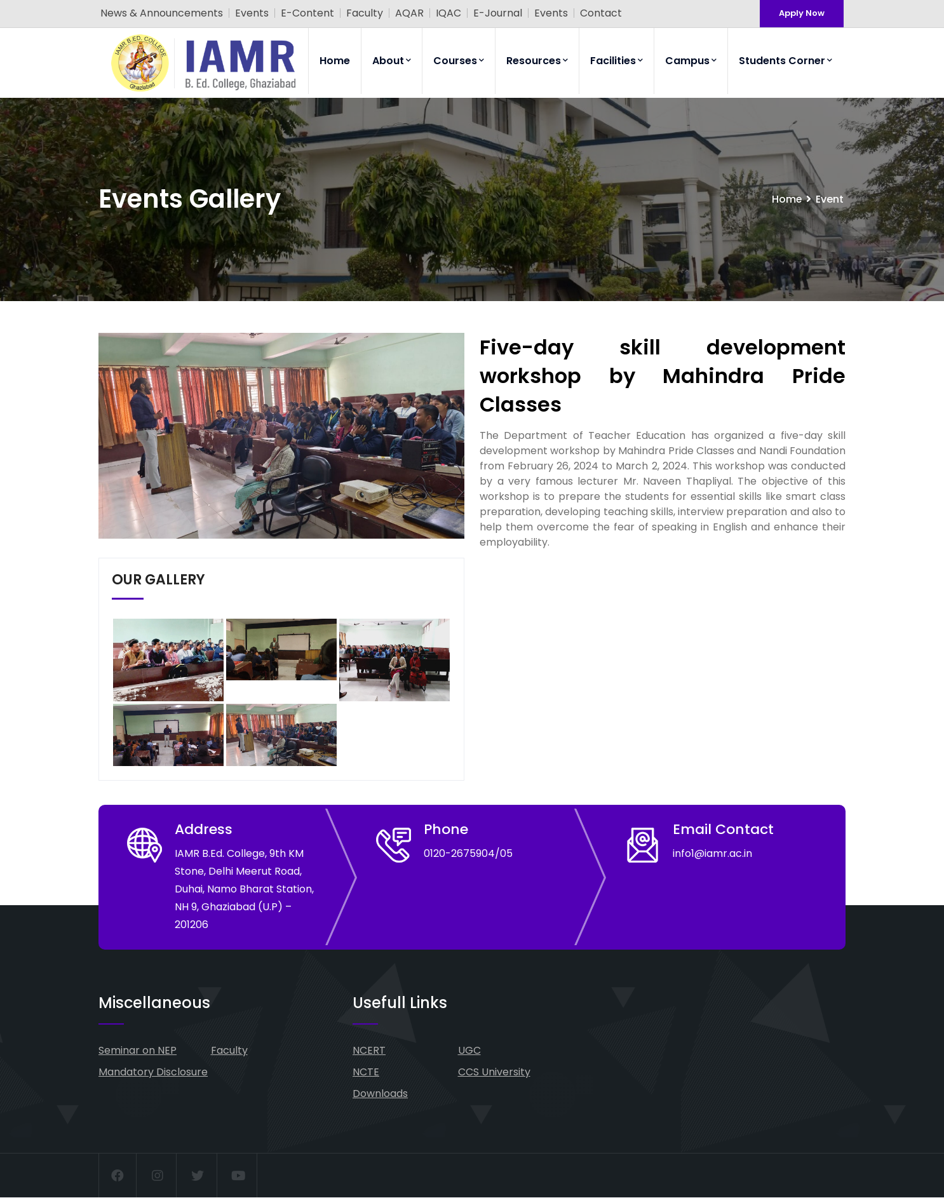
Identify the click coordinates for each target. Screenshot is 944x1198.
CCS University (494, 1072)
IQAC (448, 13)
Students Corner (785, 60)
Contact (601, 13)
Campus (691, 60)
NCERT (369, 1050)
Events (252, 13)
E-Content (307, 13)
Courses (458, 60)
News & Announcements (161, 13)
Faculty (364, 13)
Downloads (380, 1093)
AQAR (409, 13)
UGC (469, 1050)
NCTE (366, 1072)
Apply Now (802, 13)
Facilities (616, 60)
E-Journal (497, 13)
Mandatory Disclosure (153, 1072)
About (391, 60)
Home (335, 60)
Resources (537, 60)
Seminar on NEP (137, 1050)
